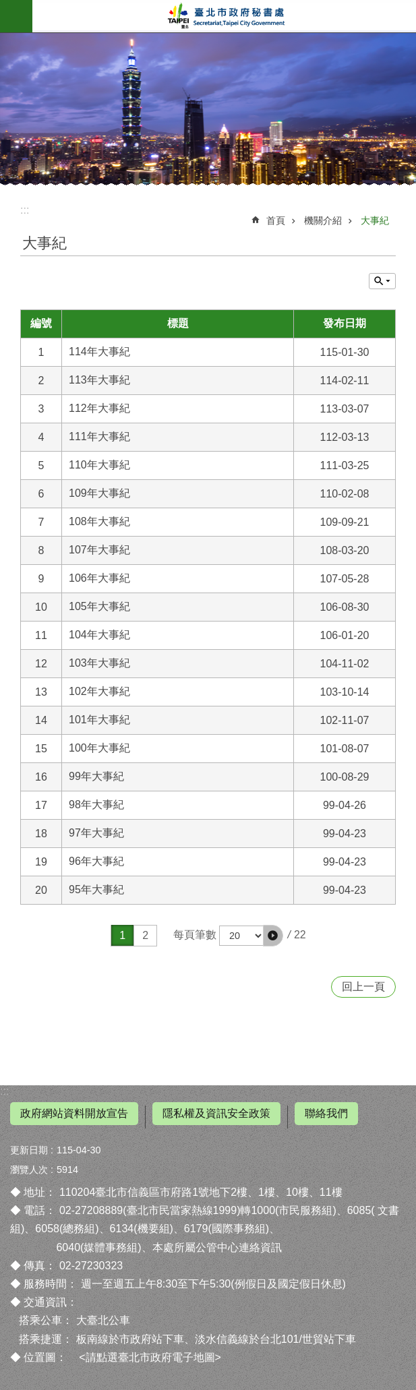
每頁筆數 (194, 934)
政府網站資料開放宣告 (74, 1113)
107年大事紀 (99, 549)
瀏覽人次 (29, 1169)
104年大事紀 (99, 634)
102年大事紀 (99, 691)
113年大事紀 (99, 380)
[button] (273, 935)
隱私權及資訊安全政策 (216, 1113)
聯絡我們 (326, 1113)
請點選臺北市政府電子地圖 (150, 1357)
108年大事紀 (99, 521)
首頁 (275, 220)
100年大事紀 (99, 748)
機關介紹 (323, 220)
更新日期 (29, 1150)
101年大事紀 (99, 719)
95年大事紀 (96, 889)
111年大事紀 (99, 436)
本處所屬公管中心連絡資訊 (217, 1247)
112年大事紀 (99, 408)
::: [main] (24, 210)
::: (4, 1091)
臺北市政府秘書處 (224, 16)
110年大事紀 (99, 465)
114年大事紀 (99, 351)
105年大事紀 (99, 606)
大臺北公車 (103, 1320)
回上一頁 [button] (363, 986)
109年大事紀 (99, 493)
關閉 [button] (382, 281)
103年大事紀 (99, 663)
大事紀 (375, 220)
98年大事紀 (96, 804)
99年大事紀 (96, 776)
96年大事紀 (96, 861)
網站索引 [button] (16, 16)
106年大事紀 (99, 578)
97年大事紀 (96, 833)
